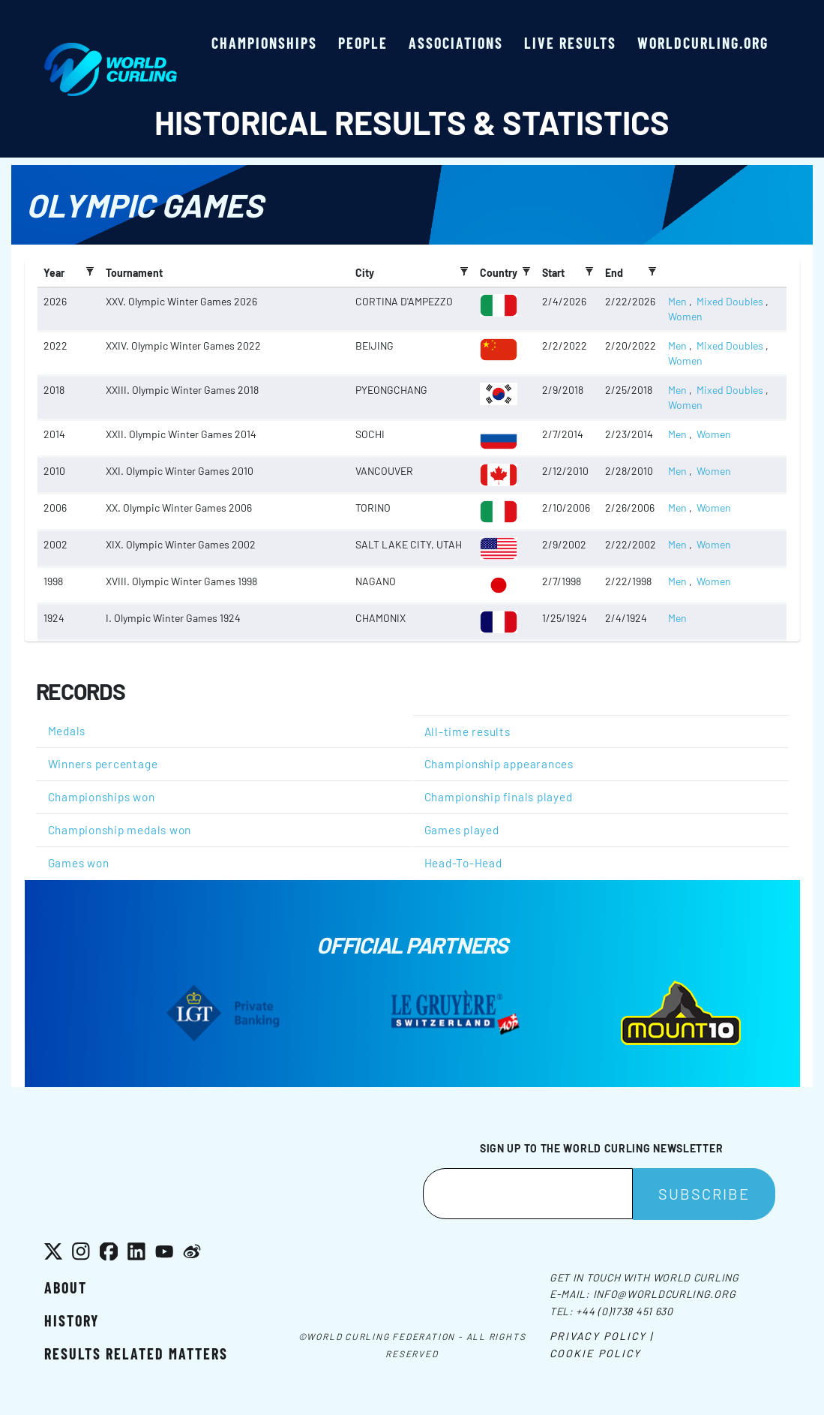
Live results (570, 43)
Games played (461, 830)
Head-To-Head (463, 863)
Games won (78, 863)
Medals (67, 731)
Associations (456, 43)
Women (685, 316)
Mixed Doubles (730, 301)
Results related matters (136, 1353)
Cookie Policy (595, 1353)
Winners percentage (103, 764)
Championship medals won (120, 830)
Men (677, 301)
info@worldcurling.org (664, 1293)
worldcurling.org (703, 43)
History (71, 1320)
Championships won (101, 797)
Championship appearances (499, 764)
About (65, 1287)
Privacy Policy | (602, 1335)
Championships (264, 43)
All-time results (467, 731)
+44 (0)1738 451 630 (624, 1311)
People (363, 43)
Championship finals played (498, 797)
